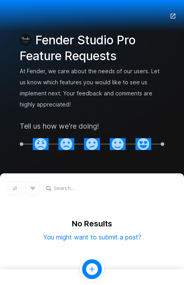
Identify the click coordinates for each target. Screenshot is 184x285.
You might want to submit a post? (92, 237)
